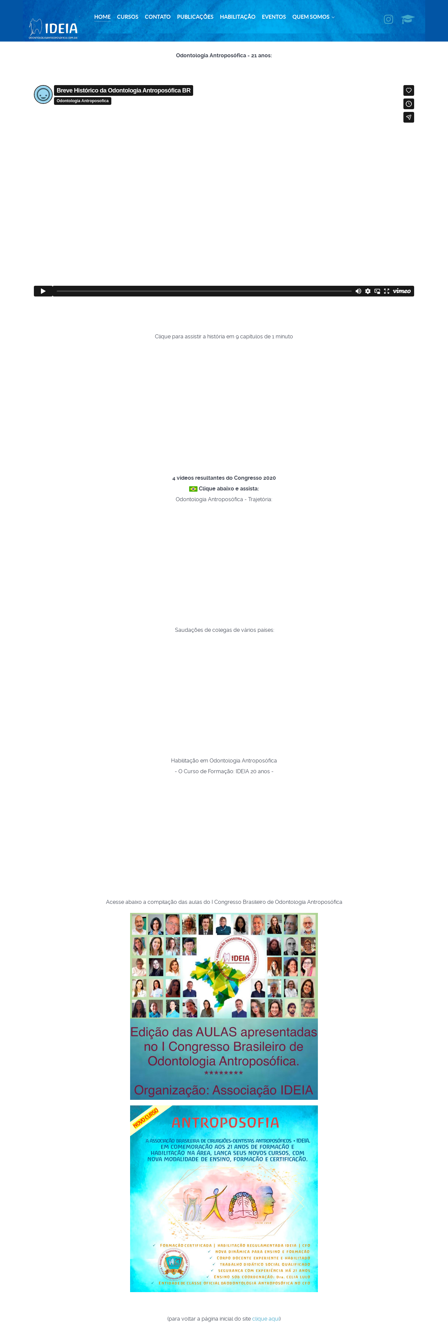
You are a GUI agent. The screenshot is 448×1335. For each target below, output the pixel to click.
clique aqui (265, 1316)
